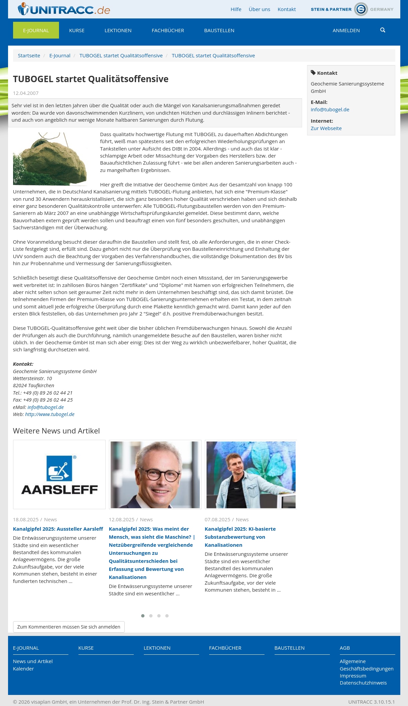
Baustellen (219, 30)
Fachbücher (168, 30)
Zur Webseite (326, 128)
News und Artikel (33, 661)
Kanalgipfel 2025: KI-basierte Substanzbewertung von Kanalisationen (240, 536)
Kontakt (287, 9)
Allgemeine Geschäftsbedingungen (367, 664)
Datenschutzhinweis (363, 682)
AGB (345, 647)
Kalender (23, 668)
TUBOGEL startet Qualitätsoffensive (121, 55)
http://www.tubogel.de (49, 414)
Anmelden (346, 30)
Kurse (76, 30)
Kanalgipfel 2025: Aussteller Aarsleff (58, 528)
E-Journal (36, 30)
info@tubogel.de (45, 407)
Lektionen (118, 30)
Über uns (259, 9)
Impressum (353, 675)
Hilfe (236, 9)
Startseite (29, 55)
